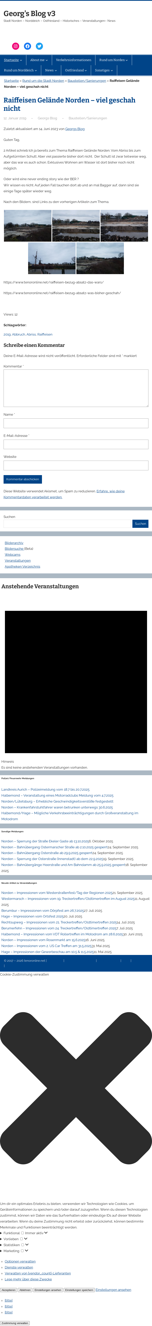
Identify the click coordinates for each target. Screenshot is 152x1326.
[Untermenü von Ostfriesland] (86, 70)
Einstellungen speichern (79, 1290)
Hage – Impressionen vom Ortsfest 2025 (32, 916)
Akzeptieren (8, 1290)
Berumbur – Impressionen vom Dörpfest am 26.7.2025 (42, 911)
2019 (7, 334)
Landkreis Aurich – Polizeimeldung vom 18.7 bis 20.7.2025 (45, 789)
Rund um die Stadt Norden (43, 81)
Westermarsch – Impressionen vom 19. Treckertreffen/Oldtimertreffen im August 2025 (68, 899)
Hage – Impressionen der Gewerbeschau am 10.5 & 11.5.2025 (47, 952)
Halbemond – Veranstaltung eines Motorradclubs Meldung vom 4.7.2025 (57, 795)
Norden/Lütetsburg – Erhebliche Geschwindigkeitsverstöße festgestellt (57, 801)
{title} (8, 1300)
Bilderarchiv (14, 543)
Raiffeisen (44, 334)
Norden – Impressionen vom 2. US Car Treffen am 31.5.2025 (46, 946)
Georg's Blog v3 (29, 13)
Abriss (31, 334)
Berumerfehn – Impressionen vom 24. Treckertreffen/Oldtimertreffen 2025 (58, 928)
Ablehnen (24, 1290)
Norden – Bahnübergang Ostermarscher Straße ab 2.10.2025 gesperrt (54, 847)
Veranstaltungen (18, 561)
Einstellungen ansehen (48, 1290)
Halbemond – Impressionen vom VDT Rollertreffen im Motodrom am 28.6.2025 (62, 934)
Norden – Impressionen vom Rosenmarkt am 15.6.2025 (43, 940)
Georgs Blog (75, 129)
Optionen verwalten (20, 1261)
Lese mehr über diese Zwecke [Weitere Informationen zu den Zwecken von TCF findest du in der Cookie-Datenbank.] (28, 1279)
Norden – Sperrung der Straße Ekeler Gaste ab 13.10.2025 (45, 841)
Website (10, 457)
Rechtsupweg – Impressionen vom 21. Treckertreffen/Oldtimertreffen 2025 (59, 922)
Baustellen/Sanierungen (87, 81)
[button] (76, 1089)
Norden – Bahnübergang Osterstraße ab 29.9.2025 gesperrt (46, 853)
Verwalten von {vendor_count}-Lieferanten (38, 1273)
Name (9, 414)
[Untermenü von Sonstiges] (112, 70)
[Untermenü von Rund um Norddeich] (36, 70)
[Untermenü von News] (56, 70)
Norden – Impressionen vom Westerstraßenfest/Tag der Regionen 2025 (56, 893)
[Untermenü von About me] (47, 60)
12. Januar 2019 (15, 118)
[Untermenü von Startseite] (21, 60)
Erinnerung (139, 960)
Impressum (55, 960)
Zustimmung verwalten (15, 1323)
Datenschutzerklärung (80, 960)
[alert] (76, 681)
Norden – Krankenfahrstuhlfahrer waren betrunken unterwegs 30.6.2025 (57, 807)
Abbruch (18, 334)
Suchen (9, 517)
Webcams (12, 555)
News (126, 960)
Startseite (11, 81)
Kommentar (14, 366)
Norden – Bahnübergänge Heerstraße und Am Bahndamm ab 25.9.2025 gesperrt (63, 865)
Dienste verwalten (19, 1267)
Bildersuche (14, 549)
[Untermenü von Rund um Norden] (126, 60)
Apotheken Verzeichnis (22, 566)
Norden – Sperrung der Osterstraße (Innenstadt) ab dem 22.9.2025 (52, 859)
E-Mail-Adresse (16, 436)
